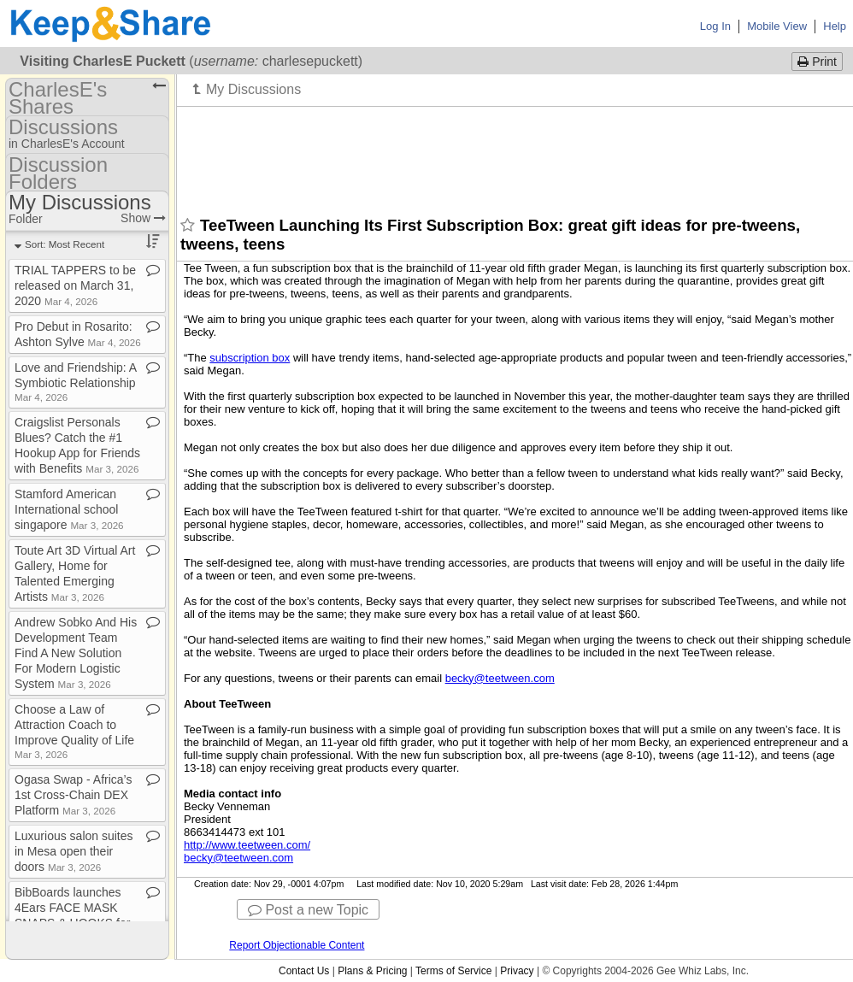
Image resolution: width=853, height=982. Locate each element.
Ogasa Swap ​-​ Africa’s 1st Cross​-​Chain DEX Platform (73, 795)
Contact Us (304, 971)
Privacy (516, 971)
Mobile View (777, 26)
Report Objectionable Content (296, 945)
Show (143, 218)
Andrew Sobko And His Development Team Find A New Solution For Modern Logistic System (76, 653)
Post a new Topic (308, 910)
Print (817, 61)
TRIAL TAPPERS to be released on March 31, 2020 (75, 285)
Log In (715, 26)
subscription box (249, 357)
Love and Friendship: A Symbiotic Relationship (75, 382)
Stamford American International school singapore (69, 509)
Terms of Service (453, 971)
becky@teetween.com (500, 678)
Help (834, 26)
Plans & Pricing (372, 971)
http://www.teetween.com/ (247, 844)
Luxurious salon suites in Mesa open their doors (74, 851)
